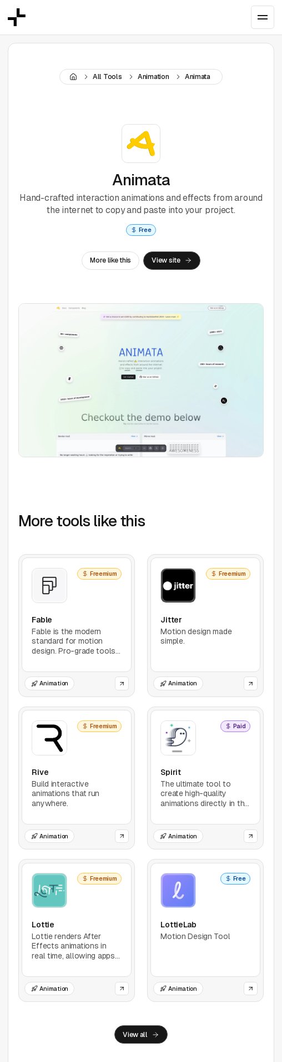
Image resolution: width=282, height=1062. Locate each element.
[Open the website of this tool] (122, 683)
